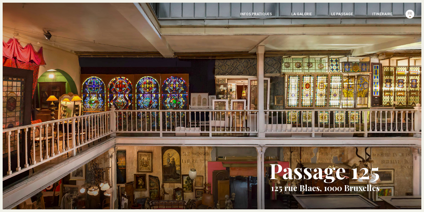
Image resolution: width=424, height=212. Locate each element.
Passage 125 (29, 23)
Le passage (291, 16)
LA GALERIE (226, 16)
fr (400, 15)
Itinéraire (356, 16)
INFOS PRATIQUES (152, 16)
